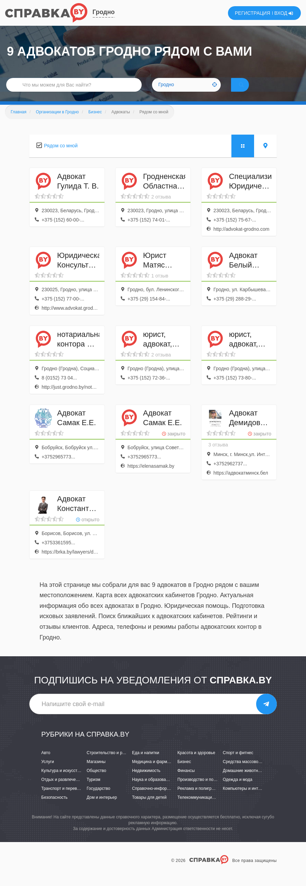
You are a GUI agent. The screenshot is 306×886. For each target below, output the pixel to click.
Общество (96, 780)
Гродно (103, 12)
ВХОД (283, 13)
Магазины (96, 771)
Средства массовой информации (254, 771)
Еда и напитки (145, 762)
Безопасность (54, 807)
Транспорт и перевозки (63, 798)
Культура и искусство (61, 780)
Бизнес (184, 771)
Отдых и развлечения (62, 789)
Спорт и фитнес (238, 762)
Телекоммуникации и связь (203, 807)
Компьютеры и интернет (246, 798)
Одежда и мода (237, 789)
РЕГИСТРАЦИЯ (252, 13)
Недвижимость (146, 780)
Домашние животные (243, 780)
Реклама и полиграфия (199, 798)
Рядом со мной (61, 155)
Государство (98, 798)
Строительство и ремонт (110, 762)
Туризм (93, 789)
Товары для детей (149, 807)
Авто (45, 762)
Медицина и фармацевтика (158, 771)
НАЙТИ (251, 91)
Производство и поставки (201, 789)
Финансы (186, 780)
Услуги (47, 771)
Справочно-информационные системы (169, 798)
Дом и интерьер (102, 807)
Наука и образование (152, 789)
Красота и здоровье (196, 762)
